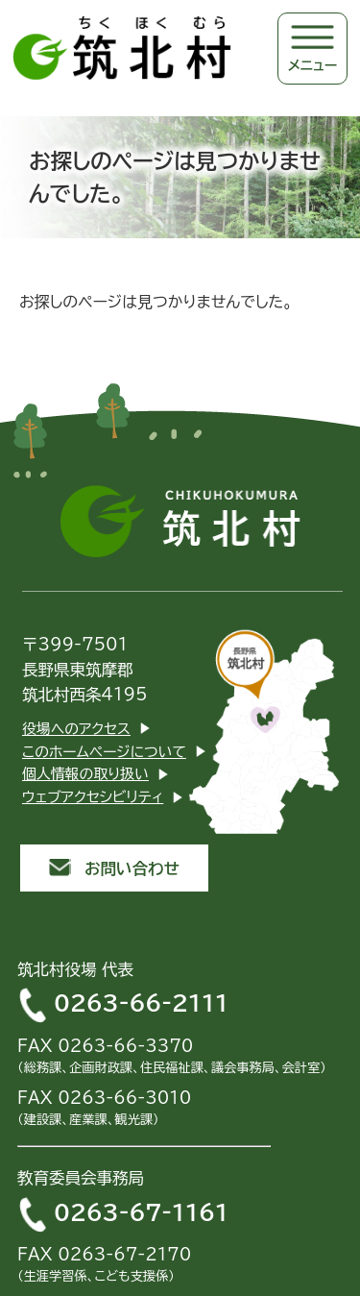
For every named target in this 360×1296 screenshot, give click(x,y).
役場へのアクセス (76, 728)
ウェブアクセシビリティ (92, 797)
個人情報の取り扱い (85, 774)
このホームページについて (104, 752)
